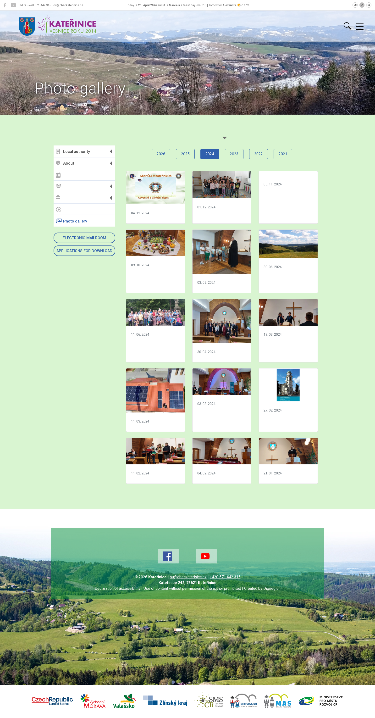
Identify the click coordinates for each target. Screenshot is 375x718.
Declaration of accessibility (117, 588)
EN (362, 5)
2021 (283, 154)
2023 (234, 154)
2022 (258, 154)
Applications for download (84, 251)
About (65, 163)
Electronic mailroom (84, 238)
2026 (161, 154)
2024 (209, 154)
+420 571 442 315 (225, 577)
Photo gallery (71, 221)
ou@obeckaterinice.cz (188, 577)
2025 (185, 154)
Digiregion (272, 588)
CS (355, 5)
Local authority (73, 151)
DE (369, 5)
